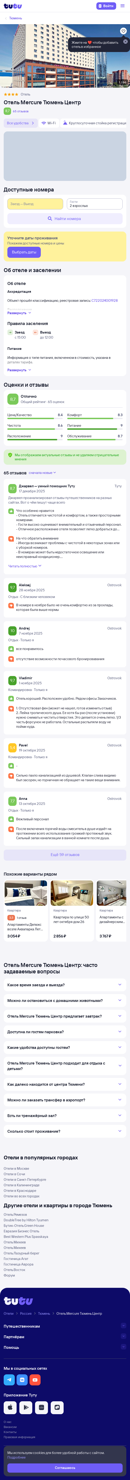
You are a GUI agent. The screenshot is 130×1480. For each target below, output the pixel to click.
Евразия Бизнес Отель (21, 1231)
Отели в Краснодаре (20, 1190)
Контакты (10, 1432)
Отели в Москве (16, 1168)
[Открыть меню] (123, 6)
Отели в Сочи (14, 1174)
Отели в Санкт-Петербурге (25, 1179)
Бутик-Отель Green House (24, 1225)
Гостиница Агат (16, 1259)
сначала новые (43, 472)
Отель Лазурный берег (21, 1253)
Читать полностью (25, 566)
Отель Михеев (15, 1242)
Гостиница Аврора (18, 1264)
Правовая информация (19, 1437)
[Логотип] (13, 6)
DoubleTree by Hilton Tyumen (26, 1220)
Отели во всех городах (21, 1196)
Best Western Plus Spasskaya (26, 1236)
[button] (9, 1379)
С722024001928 (105, 300)
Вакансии (10, 1427)
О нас (8, 1422)
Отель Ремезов (15, 1214)
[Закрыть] (125, 41)
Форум (9, 1275)
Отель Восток (14, 1270)
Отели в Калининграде (21, 1185)
